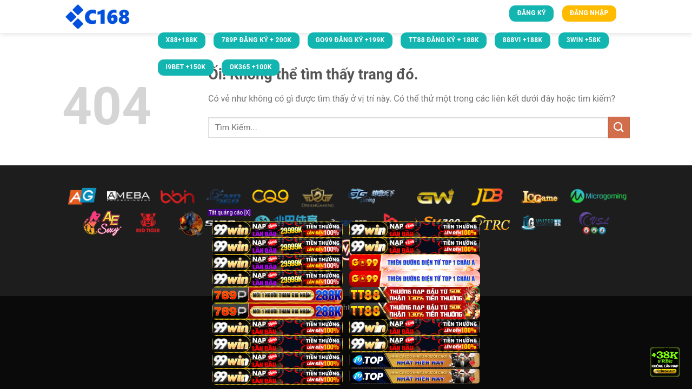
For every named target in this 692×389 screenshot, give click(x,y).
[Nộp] (619, 127)
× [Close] (667, 349)
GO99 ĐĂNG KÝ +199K (349, 40)
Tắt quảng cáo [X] (229, 213)
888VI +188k (523, 40)
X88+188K (181, 40)
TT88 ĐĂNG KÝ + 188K (444, 40)
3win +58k (584, 40)
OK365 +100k (250, 67)
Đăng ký (531, 13)
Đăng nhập (589, 13)
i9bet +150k (185, 67)
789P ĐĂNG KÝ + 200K (257, 40)
